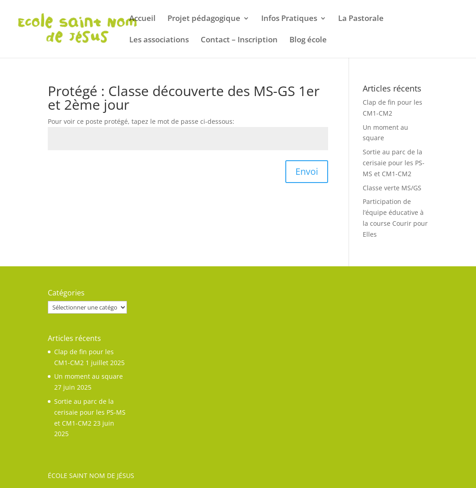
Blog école (308, 40)
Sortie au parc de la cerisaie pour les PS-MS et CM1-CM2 (394, 162)
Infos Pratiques (289, 19)
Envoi (306, 171)
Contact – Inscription (239, 40)
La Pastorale (361, 19)
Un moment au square (88, 376)
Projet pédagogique (203, 19)
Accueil (142, 19)
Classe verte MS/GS (392, 187)
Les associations (159, 40)
